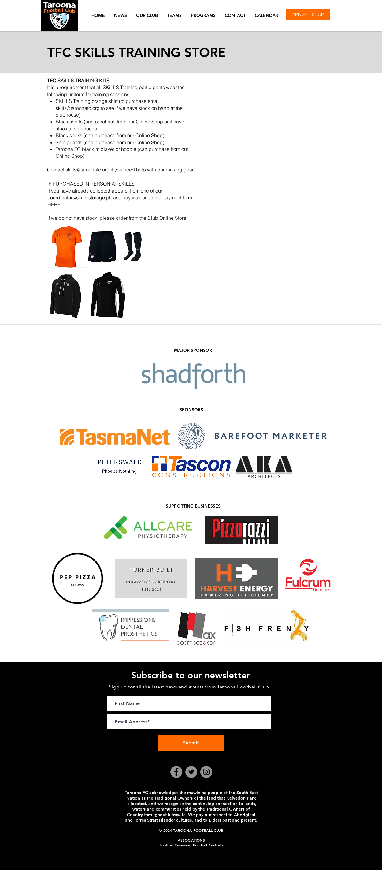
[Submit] (191, 743)
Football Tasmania (174, 844)
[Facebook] (176, 772)
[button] (147, 15)
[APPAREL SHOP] (308, 14)
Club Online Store (166, 218)
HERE (54, 204)
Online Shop (149, 142)
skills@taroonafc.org (78, 108)
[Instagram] (206, 772)
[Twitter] (191, 772)
